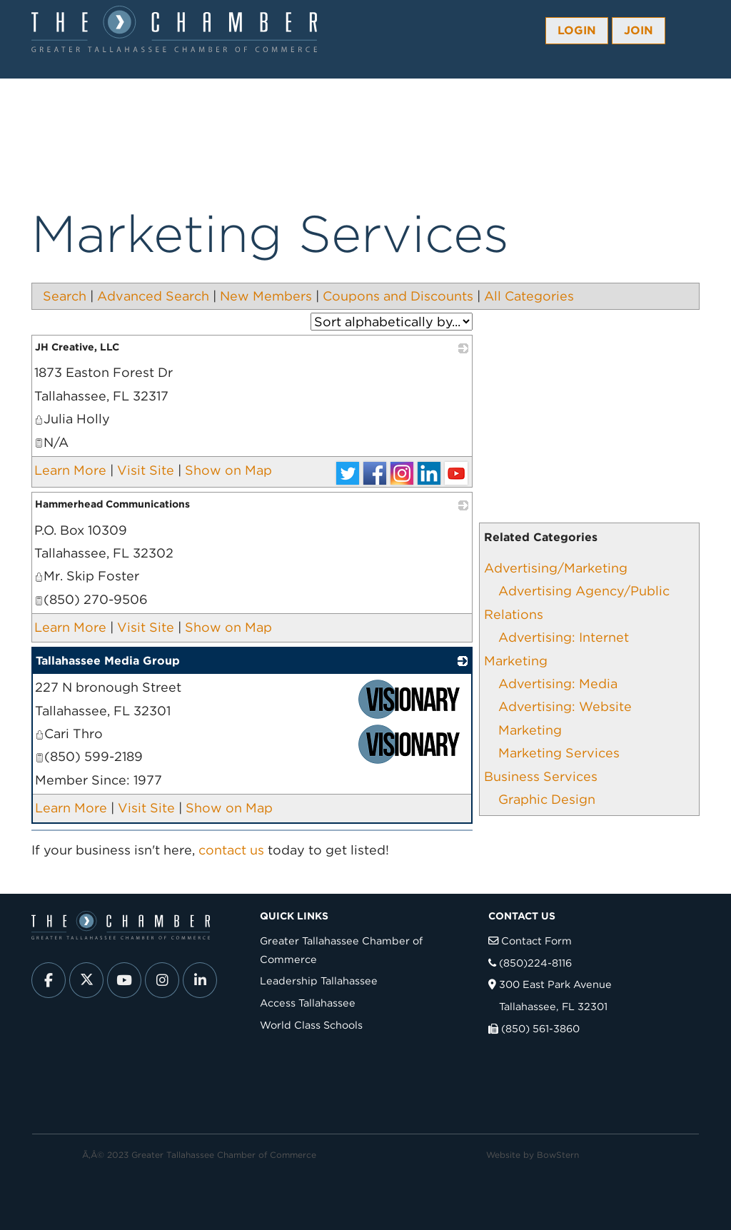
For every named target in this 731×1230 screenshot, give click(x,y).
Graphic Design (546, 799)
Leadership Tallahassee (319, 980)
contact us (231, 849)
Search (64, 295)
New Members (266, 295)
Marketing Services (559, 752)
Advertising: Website (565, 706)
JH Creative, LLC (77, 347)
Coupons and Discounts (398, 295)
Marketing (530, 729)
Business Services (541, 776)
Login (577, 30)
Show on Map (228, 470)
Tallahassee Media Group (108, 660)
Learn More (70, 470)
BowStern (558, 1154)
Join (638, 30)
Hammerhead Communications (112, 504)
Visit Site (145, 470)
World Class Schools (311, 1025)
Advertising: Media (557, 683)
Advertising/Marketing (555, 567)
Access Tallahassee (308, 1003)
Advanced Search (153, 295)
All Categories (529, 295)
